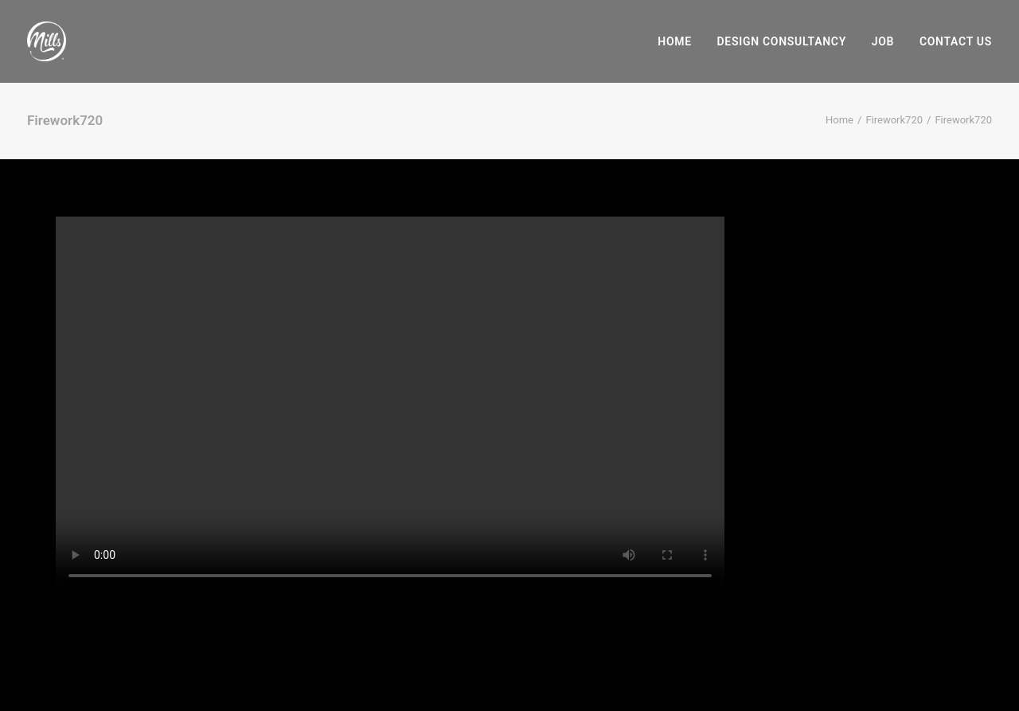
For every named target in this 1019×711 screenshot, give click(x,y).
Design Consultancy (781, 41)
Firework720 (894, 120)
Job (883, 41)
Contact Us (955, 41)
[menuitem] (680, 41)
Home (675, 41)
